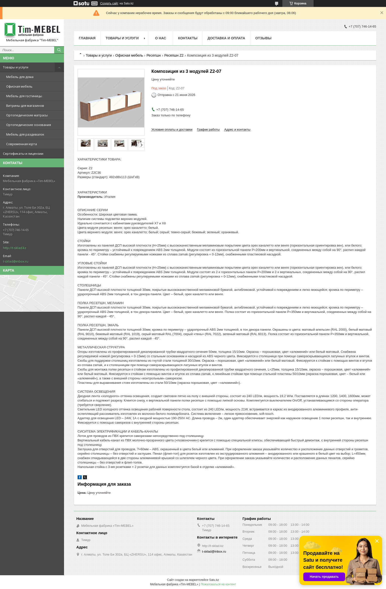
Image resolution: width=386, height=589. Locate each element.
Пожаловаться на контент (218, 584)
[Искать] (59, 50)
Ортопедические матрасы (27, 115)
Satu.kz (214, 580)
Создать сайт (109, 3)
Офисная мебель (19, 86)
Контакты (187, 38)
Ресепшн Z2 (173, 55)
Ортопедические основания (28, 125)
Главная (87, 38)
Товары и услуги (15, 67)
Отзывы (263, 38)
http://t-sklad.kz (14, 248)
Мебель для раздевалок (25, 134)
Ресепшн (153, 55)
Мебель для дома (19, 77)
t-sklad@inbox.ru (15, 261)
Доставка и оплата (226, 38)
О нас (160, 38)
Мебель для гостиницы (24, 96)
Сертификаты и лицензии (23, 153)
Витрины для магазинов (25, 105)
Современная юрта (21, 144)
